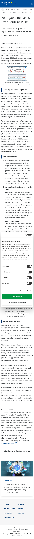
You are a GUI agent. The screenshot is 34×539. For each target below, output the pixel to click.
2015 (4, 13)
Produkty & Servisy (9, 508)
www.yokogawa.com (9, 443)
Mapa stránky (17, 531)
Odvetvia (6, 504)
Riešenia (21, 504)
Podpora (21, 513)
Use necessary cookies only (17, 302)
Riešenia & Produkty (14, 13)
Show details (24, 291)
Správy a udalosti (16, 9)
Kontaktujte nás (9, 517)
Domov (7, 9)
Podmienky (17, 528)
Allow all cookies (17, 296)
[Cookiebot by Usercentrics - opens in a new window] (24, 235)
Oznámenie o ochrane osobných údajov (17, 529)
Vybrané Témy (8, 513)
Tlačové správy (27, 9)
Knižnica (20, 508)
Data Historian (9, 480)
